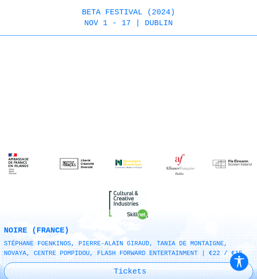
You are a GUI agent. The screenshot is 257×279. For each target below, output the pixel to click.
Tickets (130, 273)
